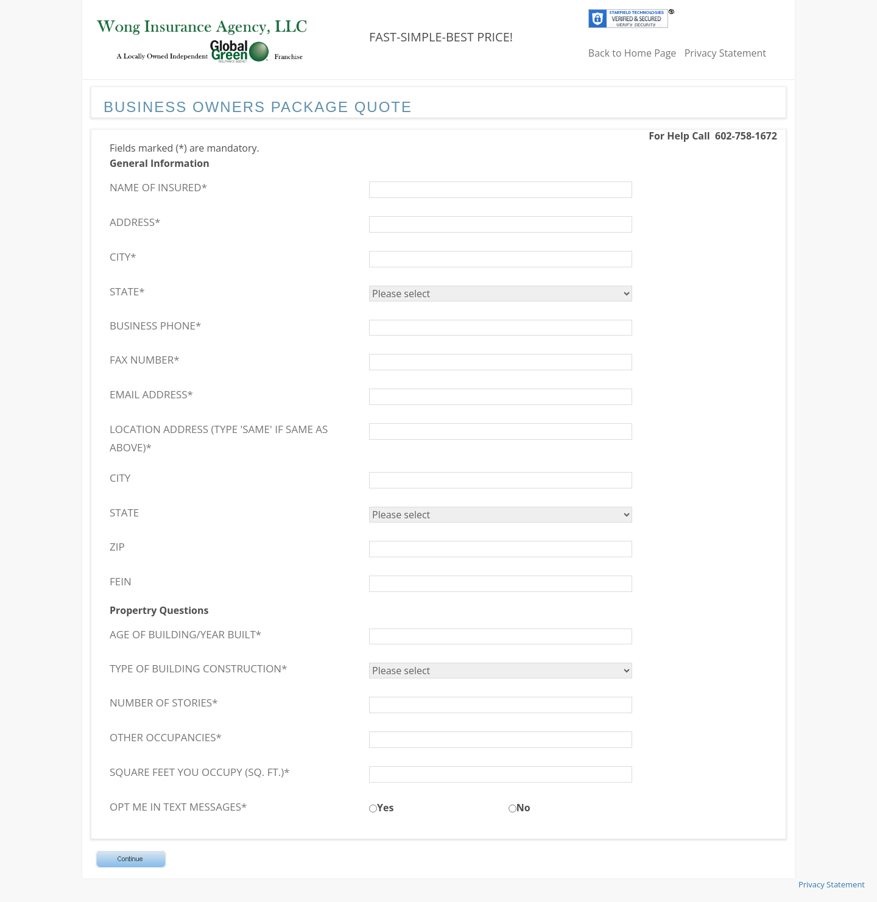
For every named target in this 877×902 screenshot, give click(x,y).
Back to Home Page (632, 53)
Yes (385, 807)
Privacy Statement (725, 53)
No (523, 807)
